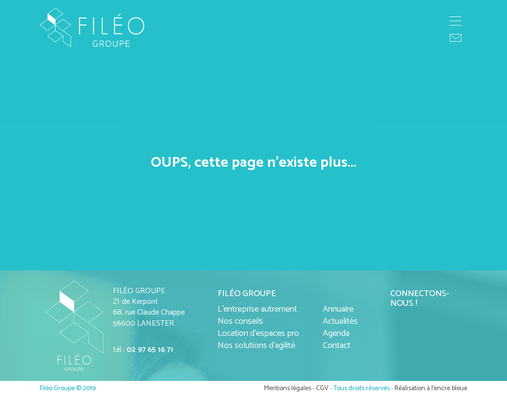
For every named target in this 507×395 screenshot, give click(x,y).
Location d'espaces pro (258, 333)
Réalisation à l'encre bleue (431, 388)
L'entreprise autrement (257, 309)
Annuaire (338, 309)
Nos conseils (240, 321)
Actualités (340, 321)
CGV (322, 388)
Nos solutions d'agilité (256, 345)
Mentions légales (287, 388)
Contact (336, 345)
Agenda (336, 333)
